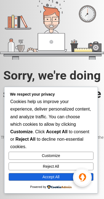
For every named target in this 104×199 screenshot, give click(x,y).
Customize (51, 155)
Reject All (51, 166)
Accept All (50, 177)
